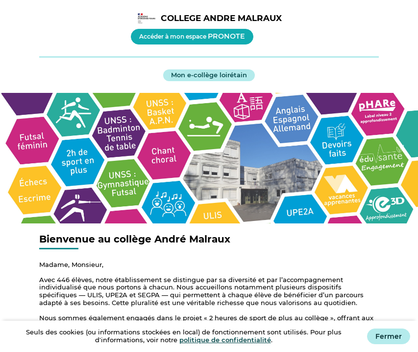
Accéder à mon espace (192, 36)
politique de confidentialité (225, 340)
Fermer (388, 336)
